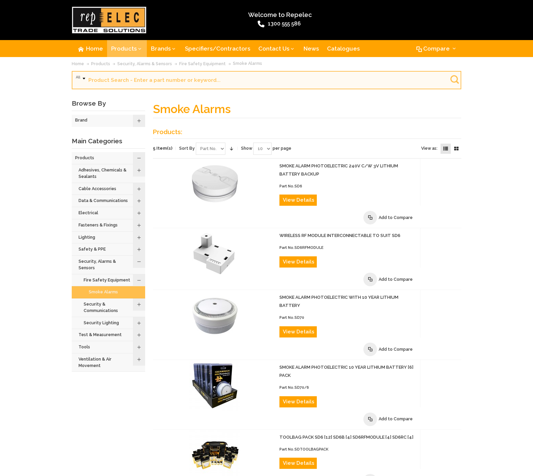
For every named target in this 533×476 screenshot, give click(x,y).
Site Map (382, 438)
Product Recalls (181, 438)
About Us (83, 438)
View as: (429, 148)
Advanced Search (143, 438)
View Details (278, 201)
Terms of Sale (217, 438)
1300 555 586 (247, 24)
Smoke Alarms (247, 64)
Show (246, 148)
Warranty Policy (319, 438)
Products (100, 64)
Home (78, 64)
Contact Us (109, 438)
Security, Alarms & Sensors (144, 64)
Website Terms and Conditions (267, 438)
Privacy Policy (354, 438)
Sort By (187, 148)
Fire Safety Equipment (202, 64)
